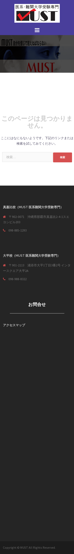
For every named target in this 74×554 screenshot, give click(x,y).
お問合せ (37, 304)
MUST (24, 547)
